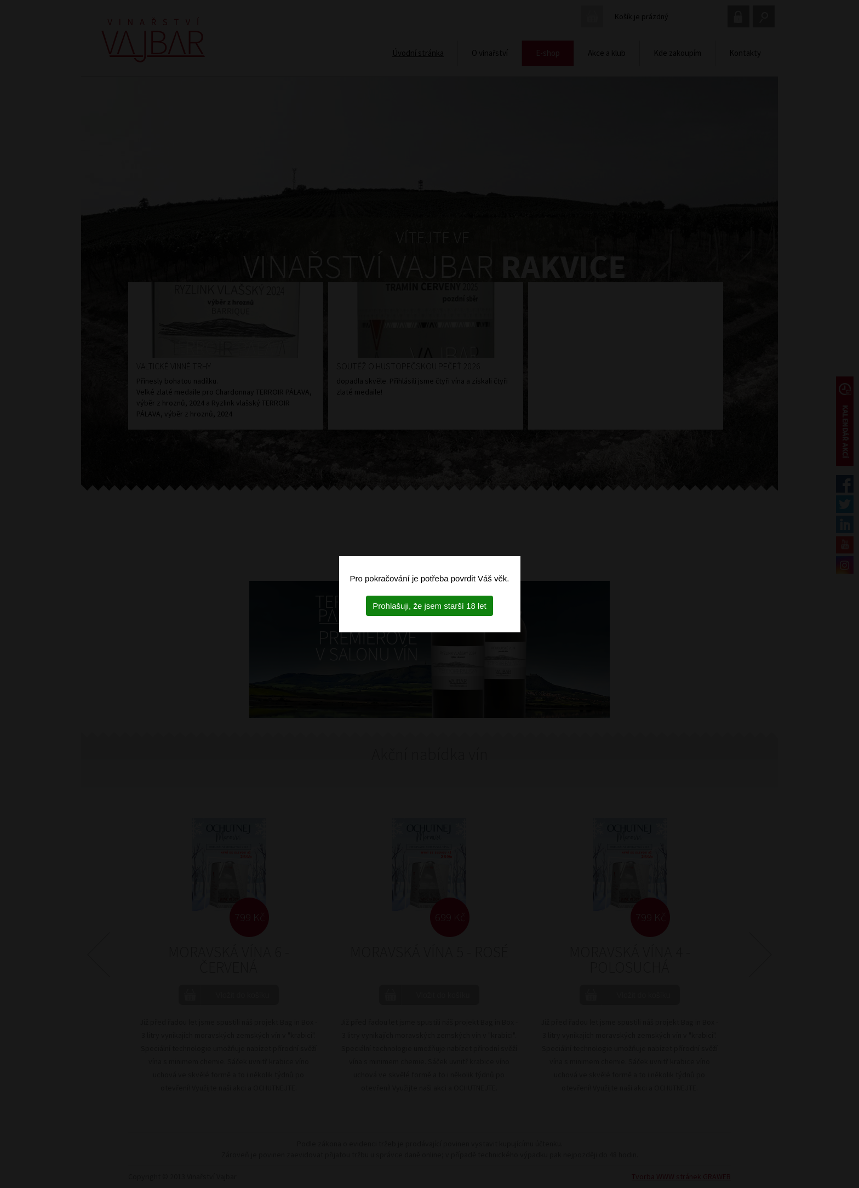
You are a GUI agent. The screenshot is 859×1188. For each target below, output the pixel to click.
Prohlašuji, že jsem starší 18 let (429, 605)
